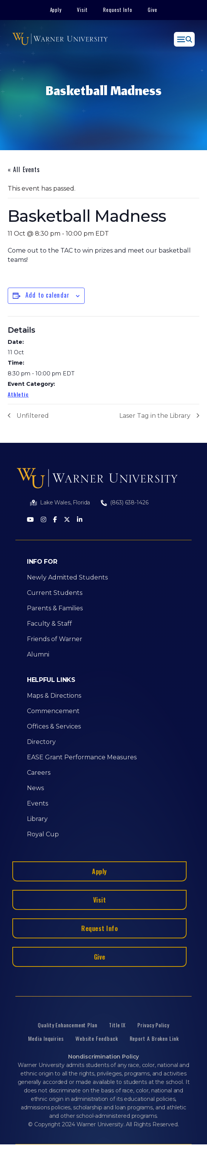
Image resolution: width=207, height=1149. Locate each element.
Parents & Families (55, 608)
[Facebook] (55, 520)
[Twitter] (67, 520)
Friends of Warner (54, 639)
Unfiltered (33, 415)
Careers (38, 772)
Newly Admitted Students (67, 577)
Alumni (38, 654)
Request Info (117, 9)
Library (37, 818)
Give (152, 9)
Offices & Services (54, 726)
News (35, 788)
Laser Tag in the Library (154, 415)
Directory (41, 741)
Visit (82, 9)
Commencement (53, 711)
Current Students (54, 592)
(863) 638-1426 (129, 502)
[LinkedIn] (79, 520)
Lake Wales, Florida (65, 502)
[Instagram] (43, 520)
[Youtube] (30, 520)
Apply (56, 9)
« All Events (24, 169)
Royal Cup (43, 834)
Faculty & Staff (49, 623)
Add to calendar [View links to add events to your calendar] (47, 295)
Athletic (18, 394)
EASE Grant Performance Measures (82, 757)
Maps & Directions (54, 695)
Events (37, 803)
